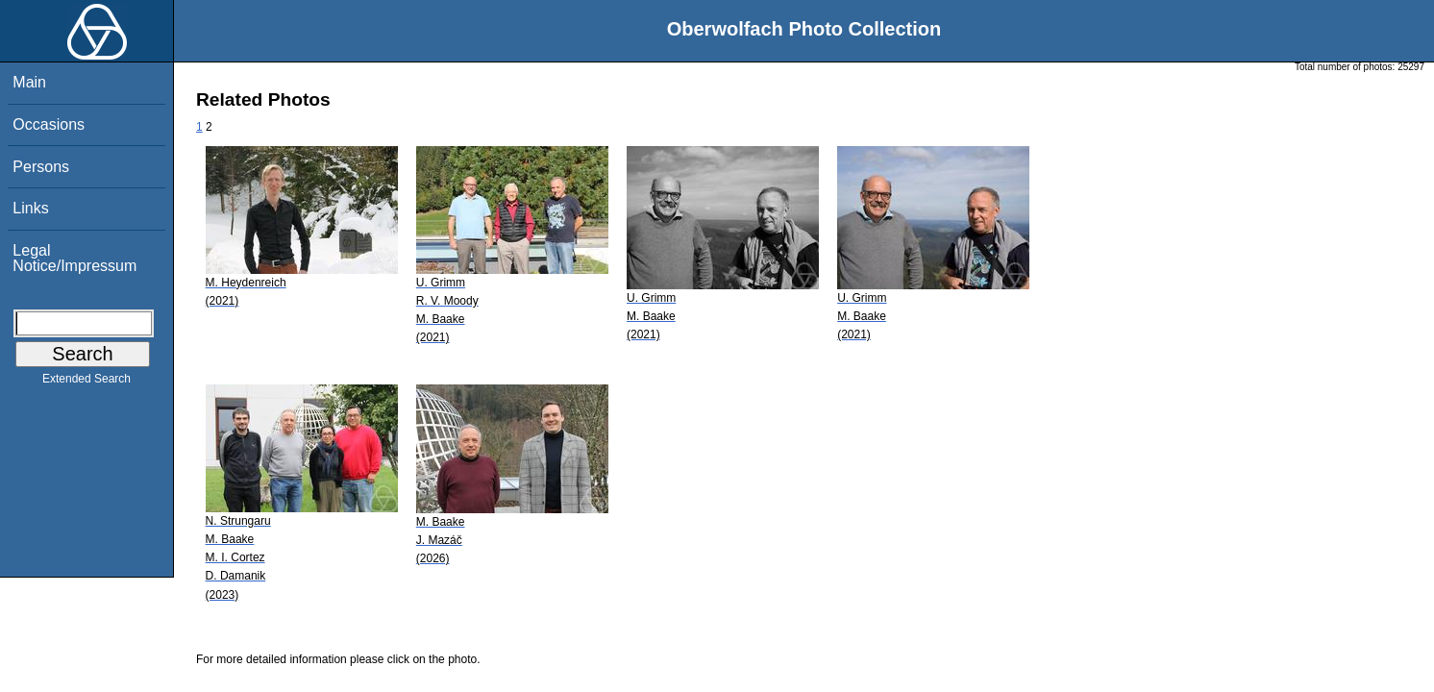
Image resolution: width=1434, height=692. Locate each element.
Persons (40, 167)
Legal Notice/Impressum (74, 258)
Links (30, 208)
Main (29, 82)
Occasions (48, 124)
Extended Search (86, 382)
